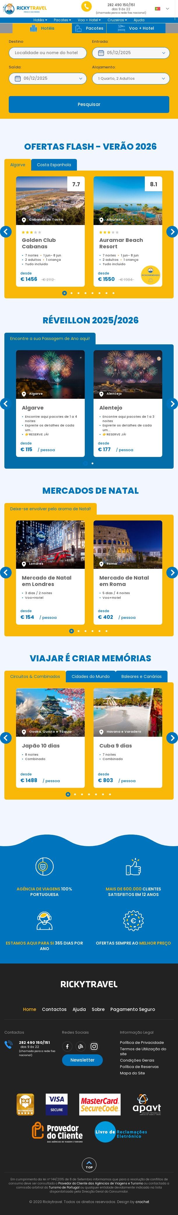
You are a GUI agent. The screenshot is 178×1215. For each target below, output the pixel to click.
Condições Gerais (137, 1060)
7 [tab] (106, 293)
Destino (16, 41)
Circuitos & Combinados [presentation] (35, 676)
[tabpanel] (50, 231)
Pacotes (62, 19)
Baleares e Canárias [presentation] (141, 676)
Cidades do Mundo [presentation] (91, 676)
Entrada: (100, 41)
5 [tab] (93, 293)
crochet (142, 1201)
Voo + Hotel (89, 19)
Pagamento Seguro (132, 1009)
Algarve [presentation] (17, 165)
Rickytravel (89, 987)
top (89, 1167)
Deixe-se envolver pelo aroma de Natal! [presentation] (50, 509)
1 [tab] (65, 293)
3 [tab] (79, 293)
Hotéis (40, 19)
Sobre (98, 1009)
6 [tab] (100, 293)
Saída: (15, 67)
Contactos (54, 1009)
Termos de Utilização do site (143, 1051)
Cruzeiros (117, 19)
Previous (6, 232)
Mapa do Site (132, 1073)
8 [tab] (113, 293)
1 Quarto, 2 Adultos (116, 78)
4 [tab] (86, 293)
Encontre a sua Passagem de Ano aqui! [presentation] (50, 338)
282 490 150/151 (121, 9)
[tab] (17, 165)
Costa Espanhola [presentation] (54, 165)
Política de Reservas (139, 1066)
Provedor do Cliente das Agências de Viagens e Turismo (100, 1183)
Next (172, 232)
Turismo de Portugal (64, 1187)
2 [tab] (72, 293)
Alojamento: (104, 67)
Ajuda (139, 19)
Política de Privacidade (142, 1042)
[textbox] (48, 53)
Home (29, 1009)
